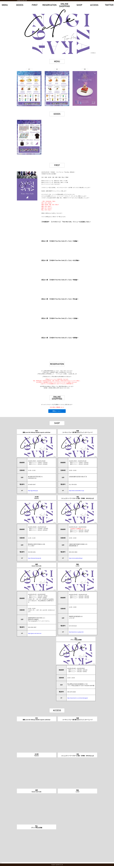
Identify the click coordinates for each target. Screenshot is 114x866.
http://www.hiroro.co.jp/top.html (76, 632)
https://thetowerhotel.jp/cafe (34, 558)
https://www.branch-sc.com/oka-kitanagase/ (77, 698)
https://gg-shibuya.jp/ (33, 490)
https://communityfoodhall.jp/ (75, 558)
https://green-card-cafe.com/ (34, 633)
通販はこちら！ (57, 411)
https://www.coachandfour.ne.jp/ (76, 490)
